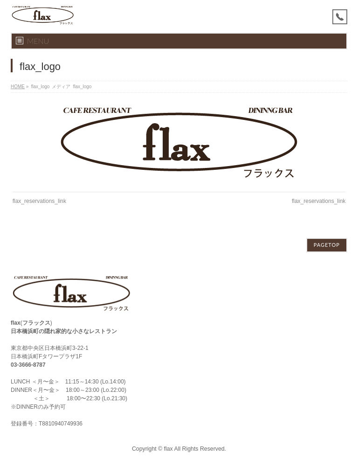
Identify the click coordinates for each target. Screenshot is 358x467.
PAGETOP (327, 245)
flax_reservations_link (39, 201)
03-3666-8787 (28, 365)
